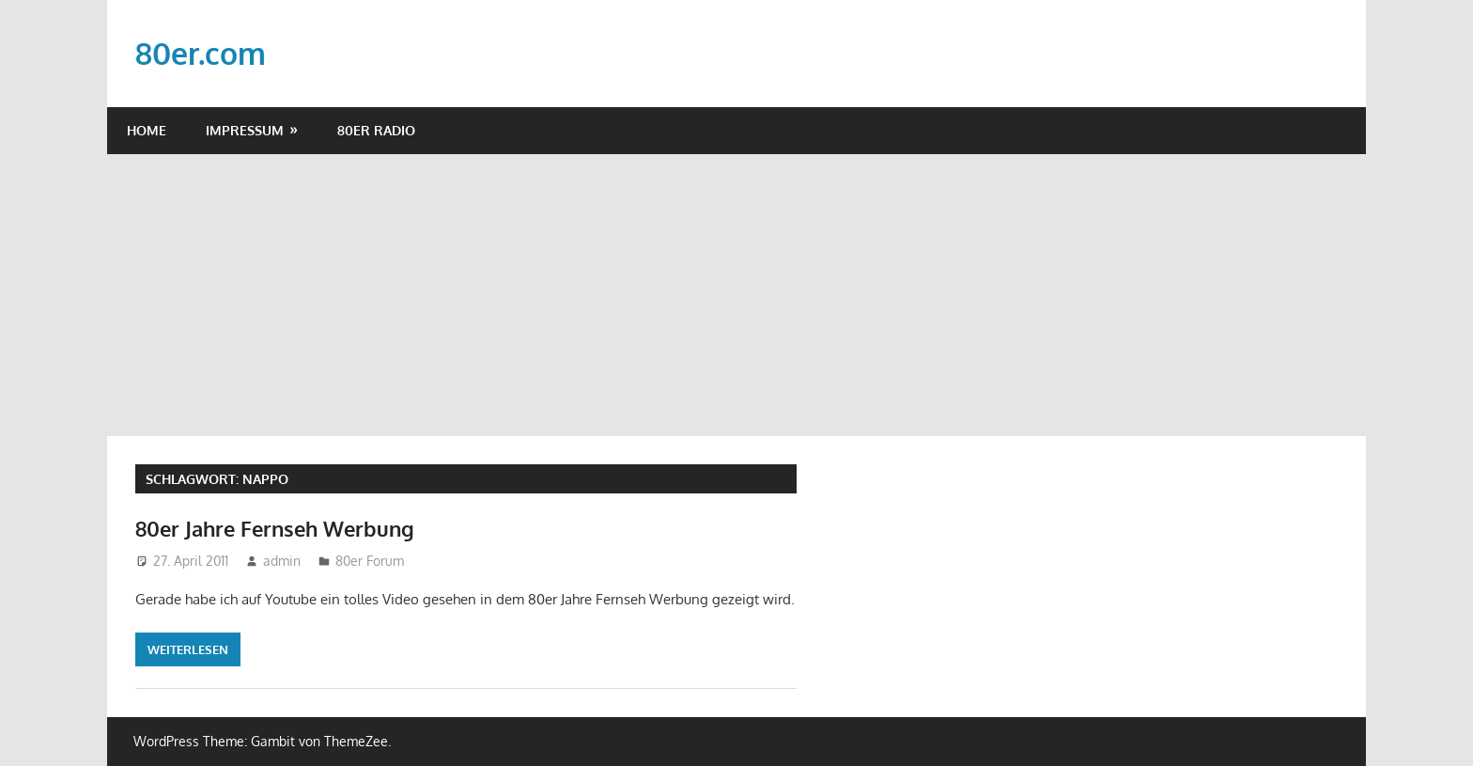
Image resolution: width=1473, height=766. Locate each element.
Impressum (245, 130)
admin (282, 561)
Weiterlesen (187, 649)
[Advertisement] (736, 295)
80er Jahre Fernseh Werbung (274, 528)
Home (146, 130)
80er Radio (376, 130)
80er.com (200, 53)
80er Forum (369, 561)
